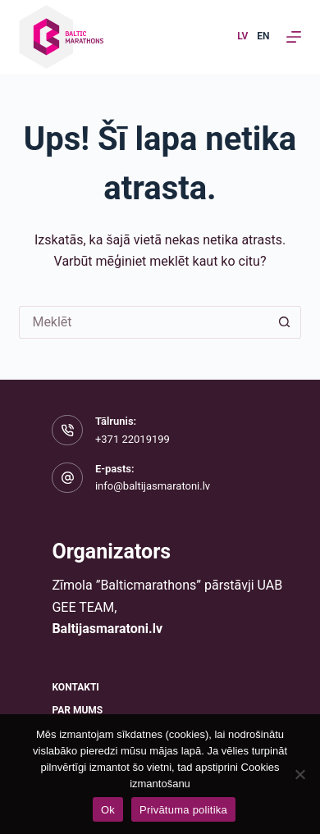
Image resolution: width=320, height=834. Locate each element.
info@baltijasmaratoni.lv (152, 486)
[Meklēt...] (143, 322)
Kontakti (75, 687)
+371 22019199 (132, 439)
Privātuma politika (183, 810)
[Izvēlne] (293, 37)
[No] (299, 774)
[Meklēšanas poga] (284, 322)
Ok (108, 810)
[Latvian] (242, 37)
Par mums (77, 710)
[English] (263, 37)
